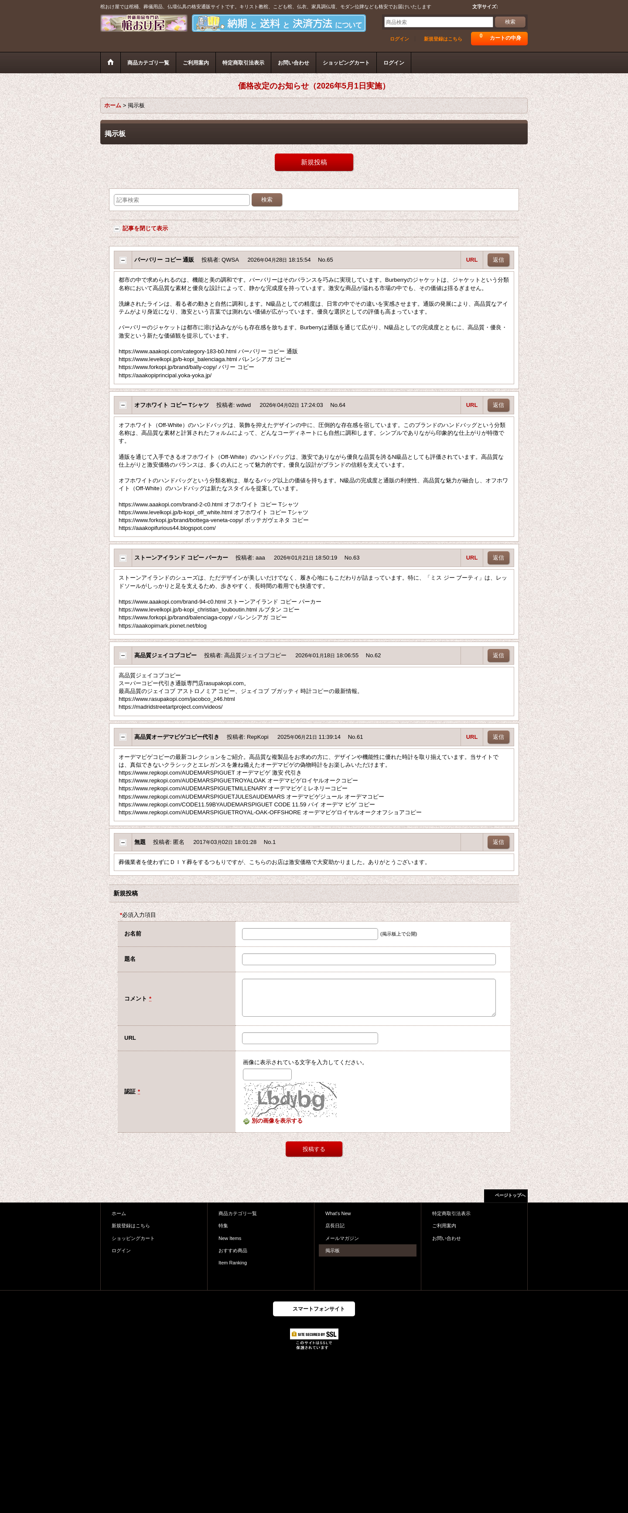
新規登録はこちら (443, 38)
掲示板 (332, 1250)
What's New (338, 1213)
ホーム (119, 1213)
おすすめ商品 (232, 1250)
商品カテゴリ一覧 (237, 1213)
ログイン (399, 38)
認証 (130, 1091)
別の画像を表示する (273, 1120)
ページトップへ (510, 1195)
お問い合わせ (446, 1238)
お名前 (132, 933)
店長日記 (335, 1225)
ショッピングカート (133, 1238)
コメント (135, 998)
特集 (223, 1225)
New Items (229, 1238)
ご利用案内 (444, 1225)
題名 (130, 959)
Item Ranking (232, 1262)
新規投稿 (314, 162)
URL (472, 259)
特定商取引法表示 (451, 1213)
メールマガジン (342, 1238)
